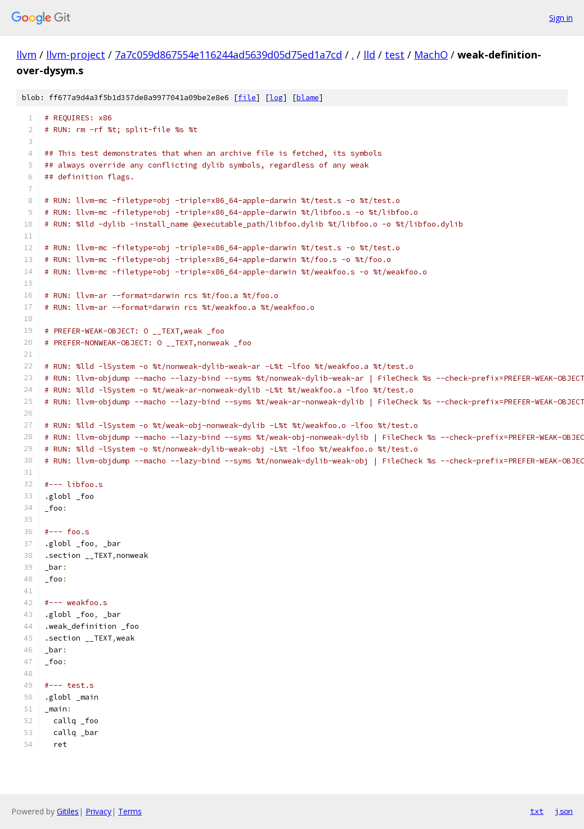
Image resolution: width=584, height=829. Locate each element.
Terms (130, 811)
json (564, 811)
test (395, 54)
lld (369, 54)
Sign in (561, 17)
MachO (431, 54)
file (247, 97)
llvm (26, 54)
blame (308, 97)
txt (536, 811)
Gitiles (68, 811)
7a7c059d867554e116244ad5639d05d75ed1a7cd (228, 54)
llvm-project (75, 54)
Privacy (98, 811)
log (276, 97)
